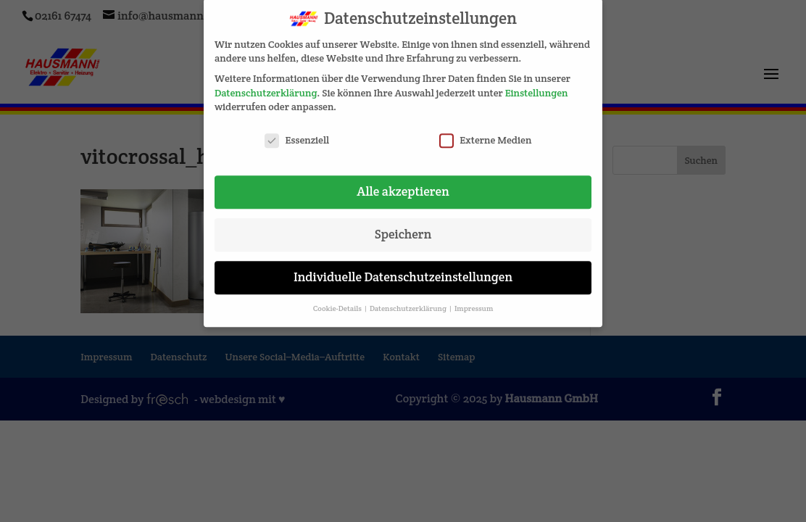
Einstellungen (536, 86)
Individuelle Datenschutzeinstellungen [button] (403, 270)
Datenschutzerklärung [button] (409, 302)
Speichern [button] (403, 228)
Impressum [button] (473, 302)
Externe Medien (485, 134)
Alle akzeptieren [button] (403, 185)
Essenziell (297, 134)
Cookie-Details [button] (338, 302)
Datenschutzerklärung (266, 86)
